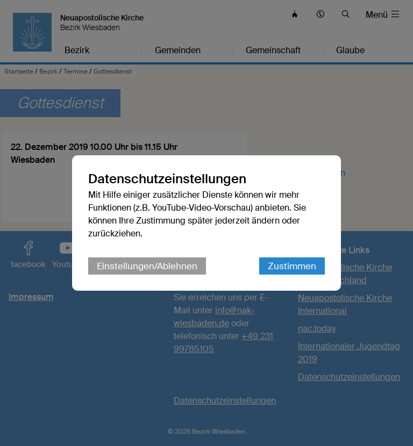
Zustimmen (292, 266)
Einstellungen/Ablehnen (147, 266)
